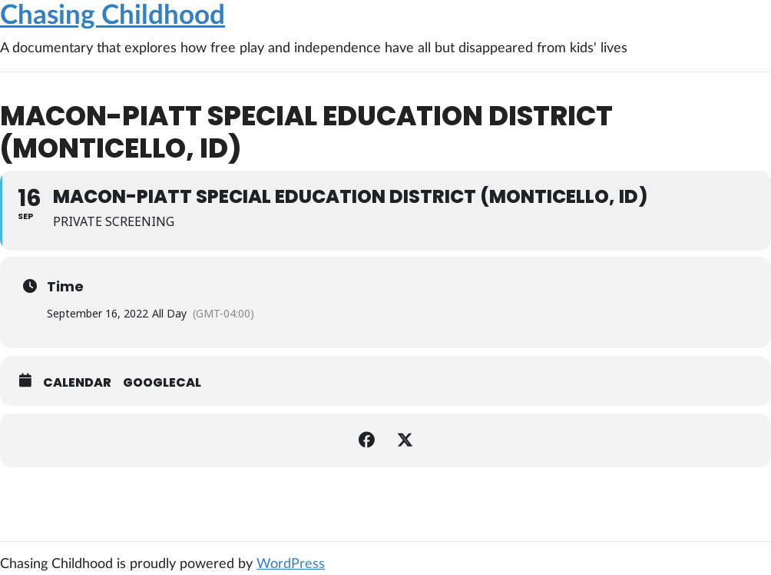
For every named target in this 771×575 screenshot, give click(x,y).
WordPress (290, 564)
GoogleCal (162, 383)
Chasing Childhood (112, 15)
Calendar (77, 383)
